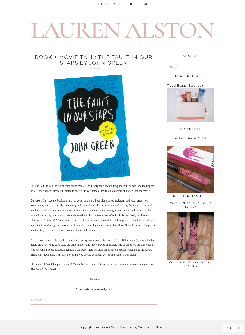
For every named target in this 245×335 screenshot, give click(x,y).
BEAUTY (102, 4)
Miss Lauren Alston (106, 327)
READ (144, 4)
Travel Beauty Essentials (185, 85)
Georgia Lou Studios (152, 327)
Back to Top (233, 328)
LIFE (132, 4)
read (38, 300)
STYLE (118, 4)
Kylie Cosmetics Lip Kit (190, 196)
